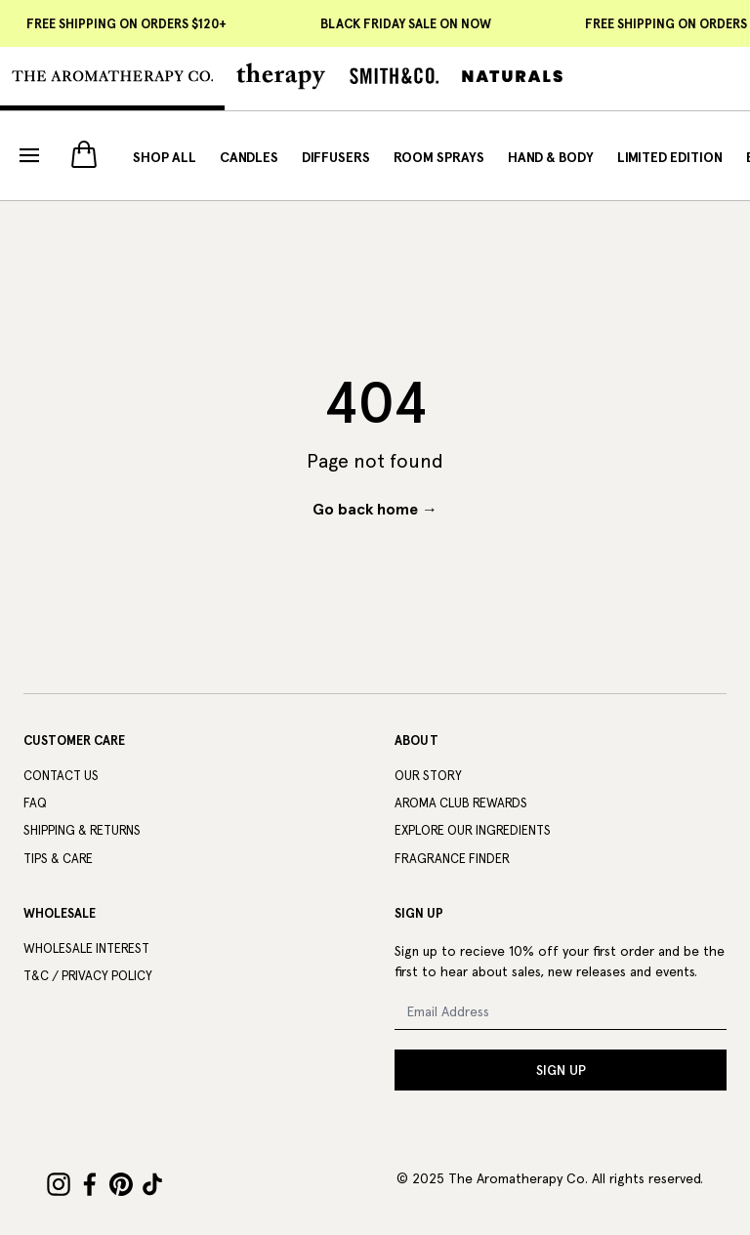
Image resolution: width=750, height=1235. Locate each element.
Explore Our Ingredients (473, 830)
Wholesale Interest (86, 948)
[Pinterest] (121, 1184)
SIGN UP (561, 1070)
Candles (249, 157)
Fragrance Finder (452, 858)
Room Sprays (439, 157)
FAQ (35, 803)
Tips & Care (58, 858)
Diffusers (336, 157)
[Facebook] (90, 1184)
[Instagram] (58, 1184)
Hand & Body (551, 157)
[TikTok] (152, 1184)
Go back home (375, 509)
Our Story (428, 775)
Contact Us (61, 775)
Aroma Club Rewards (461, 803)
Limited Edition (670, 157)
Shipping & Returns (82, 830)
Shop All (164, 157)
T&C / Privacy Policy (87, 975)
